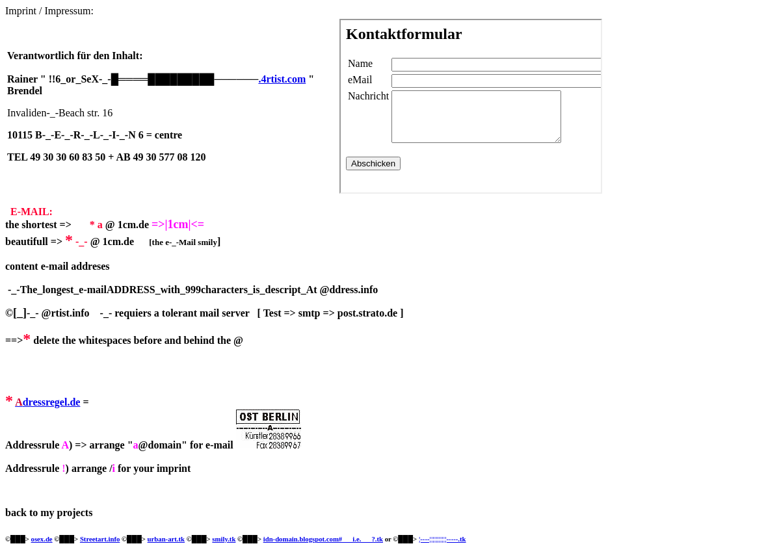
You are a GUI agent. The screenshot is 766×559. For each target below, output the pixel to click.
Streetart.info (100, 539)
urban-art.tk (166, 539)
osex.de (42, 539)
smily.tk (223, 539)
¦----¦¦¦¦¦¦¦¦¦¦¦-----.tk (442, 539)
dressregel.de (52, 402)
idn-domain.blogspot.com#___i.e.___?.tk (323, 539)
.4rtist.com (282, 78)
